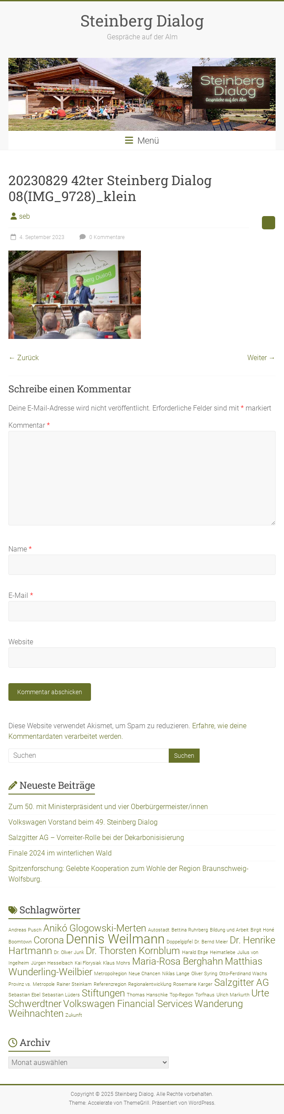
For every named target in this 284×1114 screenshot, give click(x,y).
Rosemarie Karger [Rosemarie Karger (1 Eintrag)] (192, 984)
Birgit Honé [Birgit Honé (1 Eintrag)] (262, 930)
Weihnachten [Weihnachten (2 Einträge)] (36, 1013)
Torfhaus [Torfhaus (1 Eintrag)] (205, 995)
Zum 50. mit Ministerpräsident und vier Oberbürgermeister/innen (108, 806)
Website (20, 642)
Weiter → (261, 358)
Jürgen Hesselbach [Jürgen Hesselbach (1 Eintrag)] (52, 963)
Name (20, 549)
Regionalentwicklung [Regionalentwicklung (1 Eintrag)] (149, 984)
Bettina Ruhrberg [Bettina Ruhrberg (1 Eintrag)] (189, 930)
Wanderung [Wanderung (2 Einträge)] (218, 1003)
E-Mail (20, 595)
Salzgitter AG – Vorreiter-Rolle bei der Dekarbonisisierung (96, 837)
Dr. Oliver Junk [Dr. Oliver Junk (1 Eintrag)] (69, 952)
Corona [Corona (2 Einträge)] (49, 940)
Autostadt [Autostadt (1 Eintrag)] (159, 930)
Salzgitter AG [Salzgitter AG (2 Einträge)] (241, 982)
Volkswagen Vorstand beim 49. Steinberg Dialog (83, 822)
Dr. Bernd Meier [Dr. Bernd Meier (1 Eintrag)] (211, 942)
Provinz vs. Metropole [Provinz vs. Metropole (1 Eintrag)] (31, 984)
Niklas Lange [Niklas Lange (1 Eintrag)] (175, 974)
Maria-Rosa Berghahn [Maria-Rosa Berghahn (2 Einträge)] (177, 961)
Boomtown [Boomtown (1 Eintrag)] (20, 942)
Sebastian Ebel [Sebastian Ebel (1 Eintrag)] (24, 995)
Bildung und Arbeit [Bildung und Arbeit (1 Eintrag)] (229, 930)
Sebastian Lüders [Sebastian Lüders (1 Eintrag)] (61, 995)
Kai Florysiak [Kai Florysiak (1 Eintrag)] (88, 963)
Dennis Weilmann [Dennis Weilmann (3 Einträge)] (115, 939)
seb (24, 216)
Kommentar (29, 425)
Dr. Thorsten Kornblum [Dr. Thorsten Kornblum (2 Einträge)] (133, 950)
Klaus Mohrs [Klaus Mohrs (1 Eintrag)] (116, 963)
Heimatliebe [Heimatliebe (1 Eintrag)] (222, 952)
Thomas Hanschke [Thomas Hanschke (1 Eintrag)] (147, 995)
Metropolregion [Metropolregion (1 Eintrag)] (110, 974)
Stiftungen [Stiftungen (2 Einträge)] (103, 993)
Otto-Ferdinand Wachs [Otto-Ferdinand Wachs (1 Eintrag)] (243, 974)
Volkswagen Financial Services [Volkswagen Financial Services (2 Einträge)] (128, 1003)
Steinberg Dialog (142, 20)
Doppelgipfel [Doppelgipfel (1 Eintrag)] (180, 942)
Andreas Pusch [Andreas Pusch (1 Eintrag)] (25, 930)
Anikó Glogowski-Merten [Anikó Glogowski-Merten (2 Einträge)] (94, 928)
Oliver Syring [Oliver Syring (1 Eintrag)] (204, 974)
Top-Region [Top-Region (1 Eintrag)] (181, 995)
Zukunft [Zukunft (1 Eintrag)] (73, 1015)
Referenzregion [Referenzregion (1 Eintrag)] (110, 984)
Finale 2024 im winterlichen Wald (60, 853)
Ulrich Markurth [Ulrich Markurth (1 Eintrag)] (233, 995)
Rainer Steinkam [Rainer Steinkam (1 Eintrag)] (74, 984)
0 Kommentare (101, 237)
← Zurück (23, 358)
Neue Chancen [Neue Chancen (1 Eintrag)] (144, 974)
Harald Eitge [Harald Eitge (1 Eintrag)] (195, 952)
